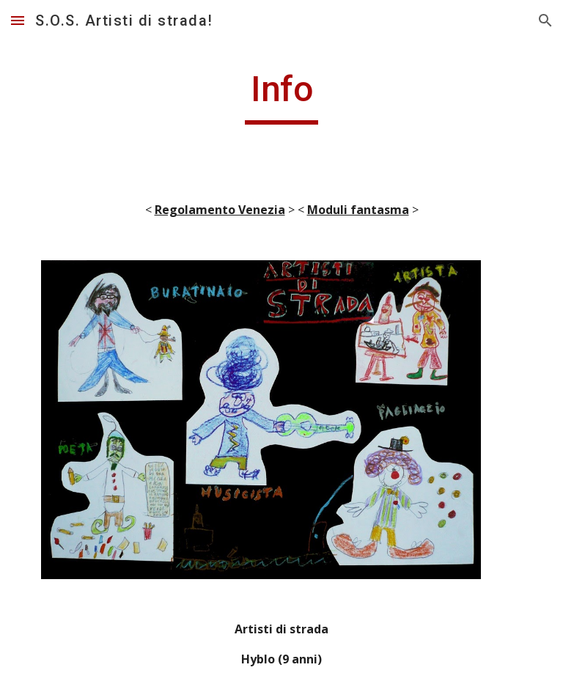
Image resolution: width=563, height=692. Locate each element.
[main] (281, 96)
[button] (17, 20)
